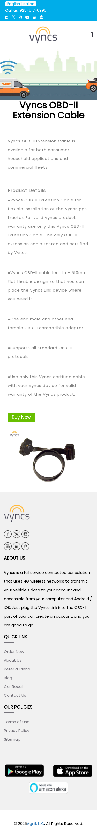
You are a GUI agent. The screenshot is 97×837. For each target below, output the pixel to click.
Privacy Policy (16, 730)
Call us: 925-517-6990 (25, 10)
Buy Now (21, 417)
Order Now (14, 651)
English (13, 3)
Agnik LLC (35, 823)
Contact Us (15, 695)
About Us (12, 660)
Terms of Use (16, 721)
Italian (28, 3)
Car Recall (13, 686)
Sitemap (12, 739)
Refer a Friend (17, 669)
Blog (8, 677)
